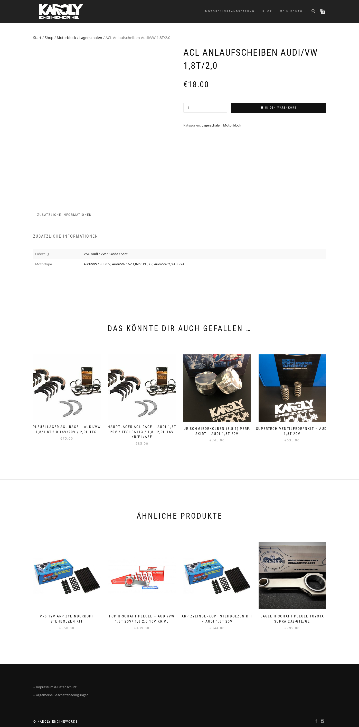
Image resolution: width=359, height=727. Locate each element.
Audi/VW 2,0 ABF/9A (169, 264)
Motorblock (66, 37)
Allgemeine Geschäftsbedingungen (62, 695)
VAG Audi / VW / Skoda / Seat (106, 253)
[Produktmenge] (205, 108)
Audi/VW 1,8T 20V (97, 264)
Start (37, 37)
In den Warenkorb (281, 107)
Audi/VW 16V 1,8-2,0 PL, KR (132, 264)
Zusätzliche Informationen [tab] (64, 215)
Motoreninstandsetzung (230, 11)
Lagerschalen (90, 37)
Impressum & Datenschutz (56, 687)
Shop (267, 11)
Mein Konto (291, 11)
